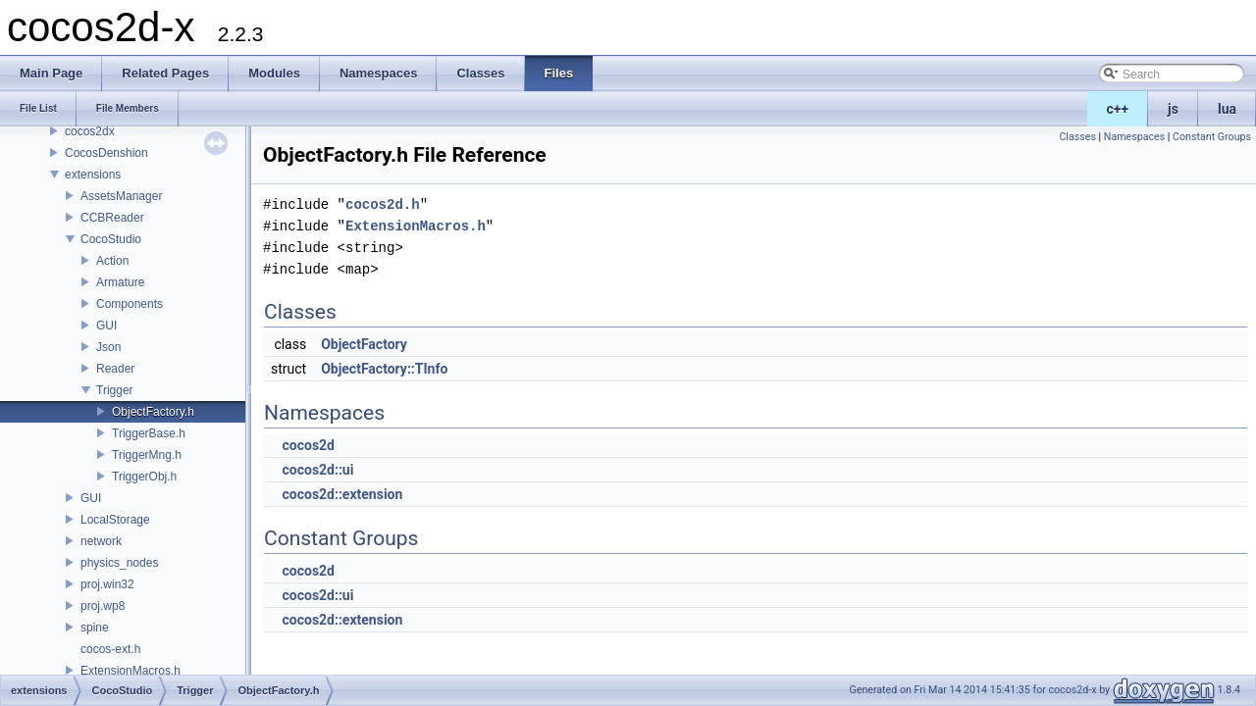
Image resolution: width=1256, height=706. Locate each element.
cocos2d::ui (317, 470)
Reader (115, 369)
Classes (1077, 136)
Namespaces (1134, 136)
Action (112, 261)
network (101, 541)
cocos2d (308, 445)
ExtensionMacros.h (130, 671)
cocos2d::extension (342, 494)
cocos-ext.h (110, 649)
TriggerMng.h (147, 455)
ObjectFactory (364, 344)
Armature (120, 282)
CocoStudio (110, 239)
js (1173, 109)
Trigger (114, 390)
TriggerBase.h (148, 433)
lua (1227, 109)
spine (94, 627)
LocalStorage (115, 520)
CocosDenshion (106, 153)
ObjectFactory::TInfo (384, 369)
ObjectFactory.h (153, 412)
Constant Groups (1212, 136)
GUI (106, 325)
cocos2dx (90, 131)
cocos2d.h (382, 204)
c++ (1118, 109)
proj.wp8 (102, 606)
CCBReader (112, 218)
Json (108, 347)
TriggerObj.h (144, 476)
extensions (93, 174)
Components (129, 304)
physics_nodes (119, 563)
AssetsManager (121, 196)
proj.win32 (107, 584)
